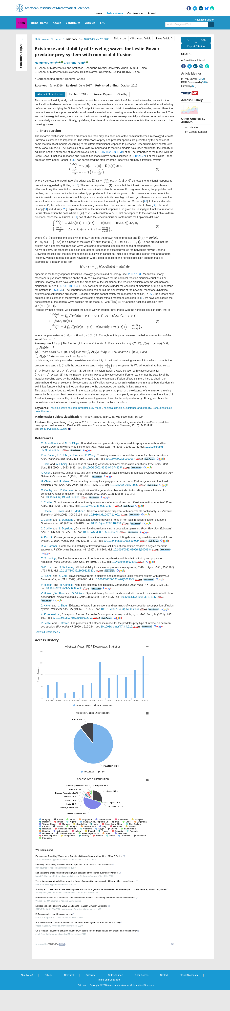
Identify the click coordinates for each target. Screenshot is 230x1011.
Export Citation (196, 46)
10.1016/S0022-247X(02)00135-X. (118, 579)
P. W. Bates (48, 455)
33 (139, 274)
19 (136, 156)
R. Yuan (64, 481)
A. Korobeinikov (50, 614)
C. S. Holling (48, 558)
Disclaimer (90, 975)
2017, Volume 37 (44, 39)
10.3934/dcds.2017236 (96, 39)
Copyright (69, 975)
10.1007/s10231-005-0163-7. (101, 505)
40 (77, 286)
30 (114, 152)
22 (154, 205)
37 (143, 156)
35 (54, 290)
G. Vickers (78, 593)
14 (45, 209)
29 (110, 152)
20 (145, 201)
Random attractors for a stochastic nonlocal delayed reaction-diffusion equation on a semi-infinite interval (87, 897)
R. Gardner (66, 490)
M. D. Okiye (72, 443)
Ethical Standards (189, 975)
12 (99, 152)
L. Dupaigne (66, 519)
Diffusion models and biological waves (55, 914)
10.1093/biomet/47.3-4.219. (121, 626)
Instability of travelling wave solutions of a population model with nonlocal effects (75, 864)
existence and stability (138, 408)
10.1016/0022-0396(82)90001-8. (136, 549)
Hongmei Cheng (45, 62)
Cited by (122, 94)
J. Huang (46, 575)
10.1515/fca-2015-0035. (128, 485)
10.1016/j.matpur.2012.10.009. (125, 540)
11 (75, 217)
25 (64, 209)
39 (61, 290)
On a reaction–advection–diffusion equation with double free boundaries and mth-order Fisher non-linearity (88, 930)
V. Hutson (46, 584)
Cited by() (188, 86)
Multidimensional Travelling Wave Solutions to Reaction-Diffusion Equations (73, 906)
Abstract (50, 94)
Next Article (164, 38)
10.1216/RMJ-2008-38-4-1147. (143, 597)
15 (103, 152)
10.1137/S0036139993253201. (81, 570)
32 (73, 160)
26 (139, 156)
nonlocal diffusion (114, 408)
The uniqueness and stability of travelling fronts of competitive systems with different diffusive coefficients (87, 881)
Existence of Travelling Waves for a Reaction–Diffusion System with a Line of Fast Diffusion (80, 856)
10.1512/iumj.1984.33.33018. (67, 497)
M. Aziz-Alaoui (49, 443)
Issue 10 (59, 39)
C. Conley (47, 490)
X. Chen (46, 472)
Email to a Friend (194, 60)
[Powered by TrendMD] (51, 944)
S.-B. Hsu (46, 567)
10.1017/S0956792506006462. (68, 588)
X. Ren (73, 455)
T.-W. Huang (67, 567)
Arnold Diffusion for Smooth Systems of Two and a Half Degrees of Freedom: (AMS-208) (79, 922)
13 (76, 185)
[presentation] (61, 120)
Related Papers (102, 94)
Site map (82, 985)
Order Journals (115, 975)
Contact (164, 975)
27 (150, 294)
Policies (48, 975)
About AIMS (27, 975)
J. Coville (46, 502)
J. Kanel (46, 605)
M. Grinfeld (66, 584)
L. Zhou (62, 605)
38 (57, 290)
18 (106, 152)
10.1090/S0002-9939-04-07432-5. (106, 467)
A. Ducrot (46, 537)
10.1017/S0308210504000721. (105, 532)
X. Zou (63, 575)
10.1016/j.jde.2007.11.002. (108, 514)
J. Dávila (59, 511)
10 (70, 286)
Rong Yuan (76, 62)
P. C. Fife (62, 455)
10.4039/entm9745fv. (128, 561)
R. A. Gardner (49, 546)
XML (203, 39)
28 (74, 286)
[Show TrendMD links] (172, 944)
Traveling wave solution (63, 408)
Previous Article (140, 38)
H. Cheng (46, 481)
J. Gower (63, 623)
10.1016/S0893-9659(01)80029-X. (77, 617)
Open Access (141, 975)
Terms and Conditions (109, 979)
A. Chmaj (61, 464)
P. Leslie (46, 623)
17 (135, 274)
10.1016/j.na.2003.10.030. (110, 523)
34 (121, 152)
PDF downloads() (194, 82)
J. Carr (45, 464)
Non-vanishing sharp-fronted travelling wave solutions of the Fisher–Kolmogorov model (78, 873)
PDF (188, 39)
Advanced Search (204, 19)
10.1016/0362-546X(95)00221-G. (124, 609)
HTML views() (193, 78)
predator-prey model (90, 408)
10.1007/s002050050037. (125, 458)
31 (118, 152)
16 (131, 274)
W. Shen (59, 593)
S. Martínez (78, 511)
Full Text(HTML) (78, 94)
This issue (120, 38)
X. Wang (90, 455)
